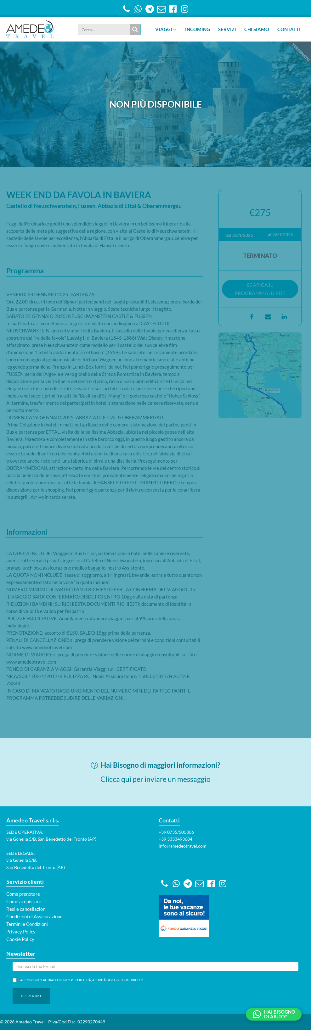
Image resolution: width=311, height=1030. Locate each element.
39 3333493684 (176, 839)
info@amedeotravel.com (182, 846)
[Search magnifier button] (135, 29)
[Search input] (104, 29)
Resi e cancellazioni (26, 909)
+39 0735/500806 (176, 832)
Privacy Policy (21, 931)
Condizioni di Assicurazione (34, 916)
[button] (166, 29)
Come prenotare (23, 894)
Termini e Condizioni (27, 924)
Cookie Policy (20, 939)
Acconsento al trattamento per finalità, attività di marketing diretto (80, 980)
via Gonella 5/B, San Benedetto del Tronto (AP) (51, 839)
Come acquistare (23, 901)
